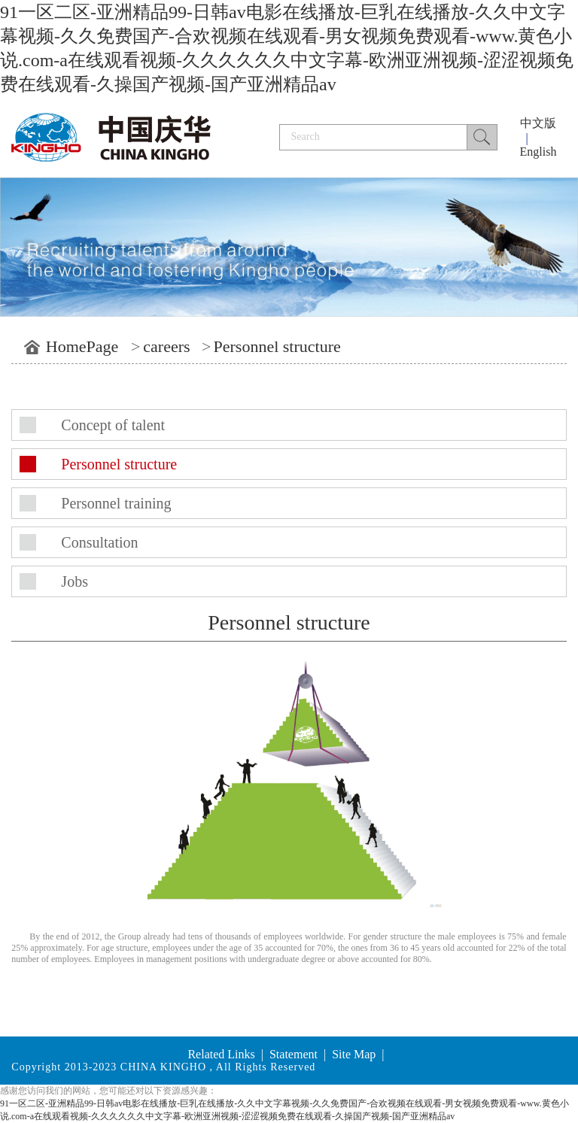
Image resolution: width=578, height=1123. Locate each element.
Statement (293, 1054)
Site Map (354, 1054)
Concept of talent (113, 425)
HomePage (82, 346)
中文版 (538, 123)
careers (166, 346)
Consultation (99, 542)
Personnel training (116, 503)
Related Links (220, 1054)
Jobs (74, 581)
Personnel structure (277, 346)
